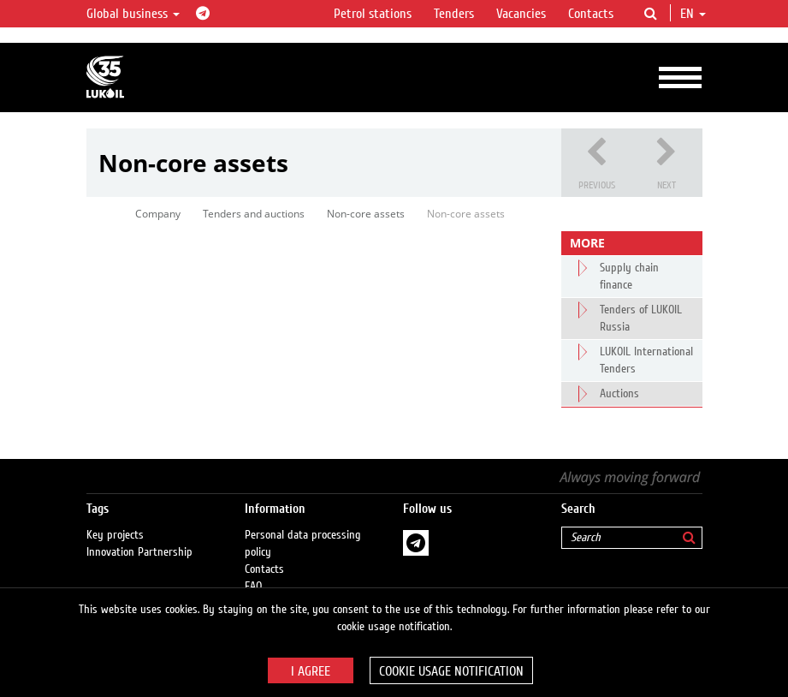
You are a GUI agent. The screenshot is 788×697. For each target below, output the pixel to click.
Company (158, 213)
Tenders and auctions (254, 213)
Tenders (454, 13)
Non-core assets (366, 213)
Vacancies (521, 13)
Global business (133, 13)
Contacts (590, 13)
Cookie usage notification (451, 671)
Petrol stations (373, 13)
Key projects (115, 535)
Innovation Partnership (139, 552)
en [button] (693, 13)
